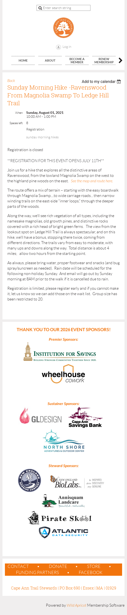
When (19, 112)
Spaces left (16, 123)
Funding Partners (37, 572)
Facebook (90, 572)
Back (11, 81)
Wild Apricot (76, 605)
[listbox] (102, 82)
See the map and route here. (92, 181)
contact (18, 566)
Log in (67, 47)
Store (94, 566)
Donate (58, 566)
